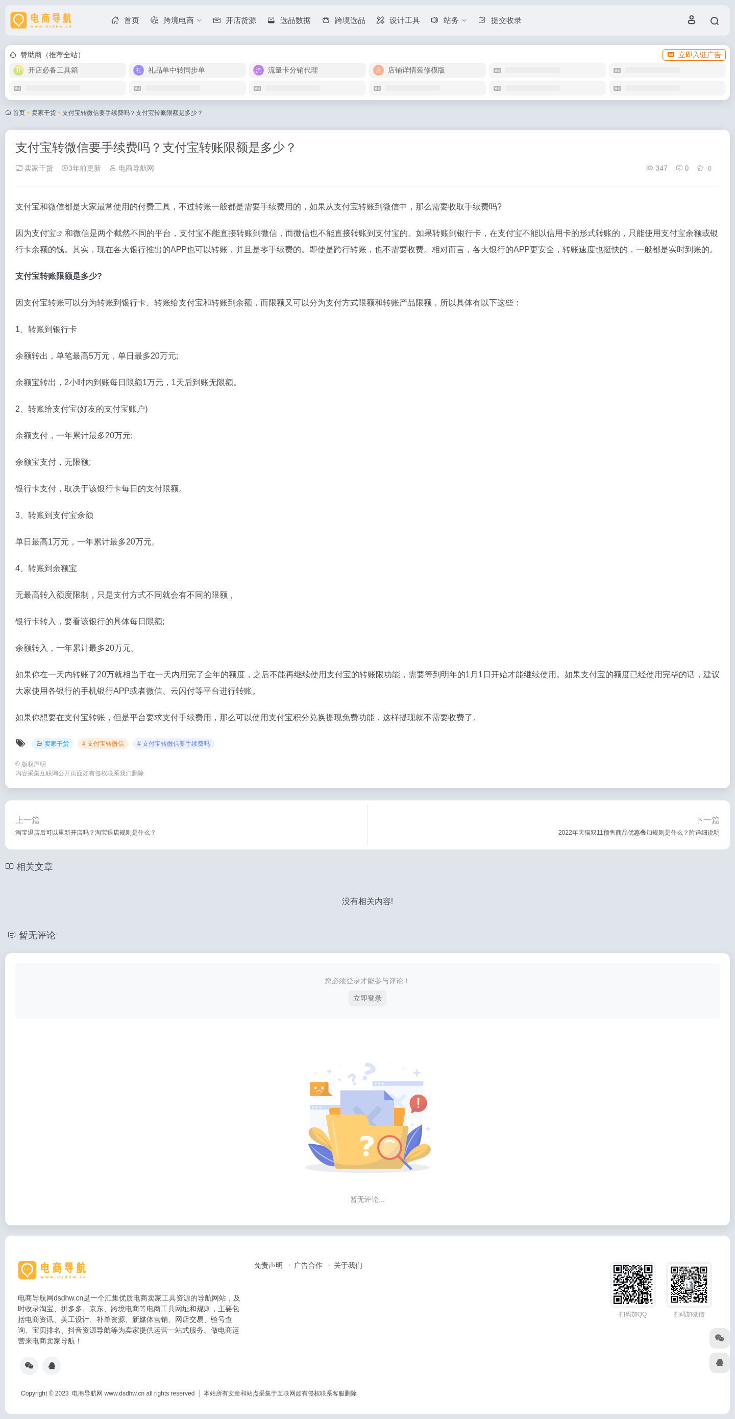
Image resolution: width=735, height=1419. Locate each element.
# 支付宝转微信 (103, 743)
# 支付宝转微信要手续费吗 (173, 743)
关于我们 (348, 1265)
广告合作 (308, 1265)
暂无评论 (37, 935)
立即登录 (367, 998)
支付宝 (44, 233)
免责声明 (268, 1265)
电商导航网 (131, 168)
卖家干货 (44, 112)
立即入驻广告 (694, 55)
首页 (19, 112)
